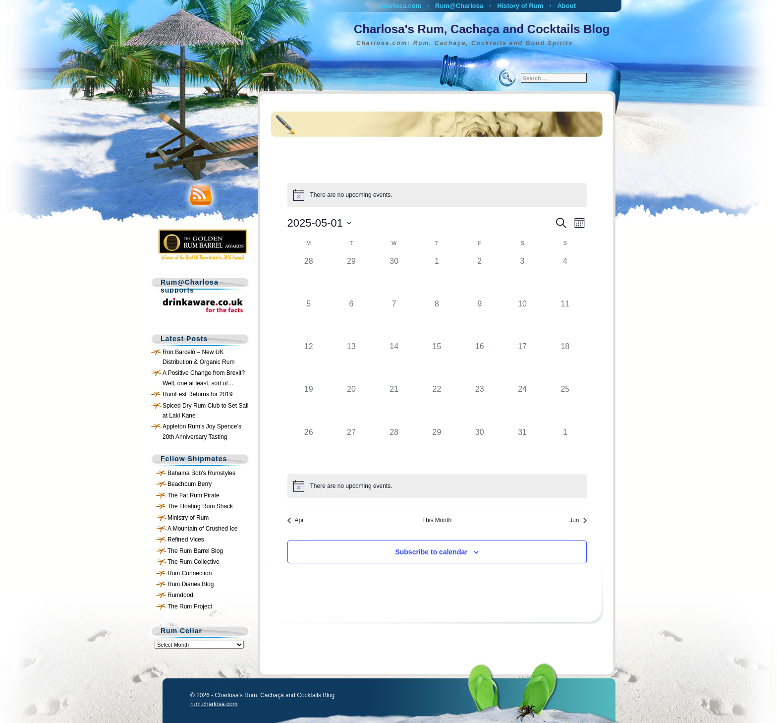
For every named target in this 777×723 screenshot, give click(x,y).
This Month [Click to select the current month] (436, 520)
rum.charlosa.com (213, 704)
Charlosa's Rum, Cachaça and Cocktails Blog (482, 29)
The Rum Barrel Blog (195, 550)
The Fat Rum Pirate (193, 495)
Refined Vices (185, 539)
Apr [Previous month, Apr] (295, 520)
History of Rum (520, 5)
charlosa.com (400, 5)
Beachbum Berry (189, 484)
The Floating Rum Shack (200, 506)
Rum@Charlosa (459, 5)
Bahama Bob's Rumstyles (201, 473)
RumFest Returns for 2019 (197, 394)
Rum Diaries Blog (190, 584)
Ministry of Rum (188, 517)
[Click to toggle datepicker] (319, 223)
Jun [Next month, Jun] (577, 520)
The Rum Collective (193, 561)
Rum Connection (189, 573)
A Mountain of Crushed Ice (202, 528)
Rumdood (180, 595)
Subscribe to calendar (431, 552)
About (566, 5)
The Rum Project (189, 606)
